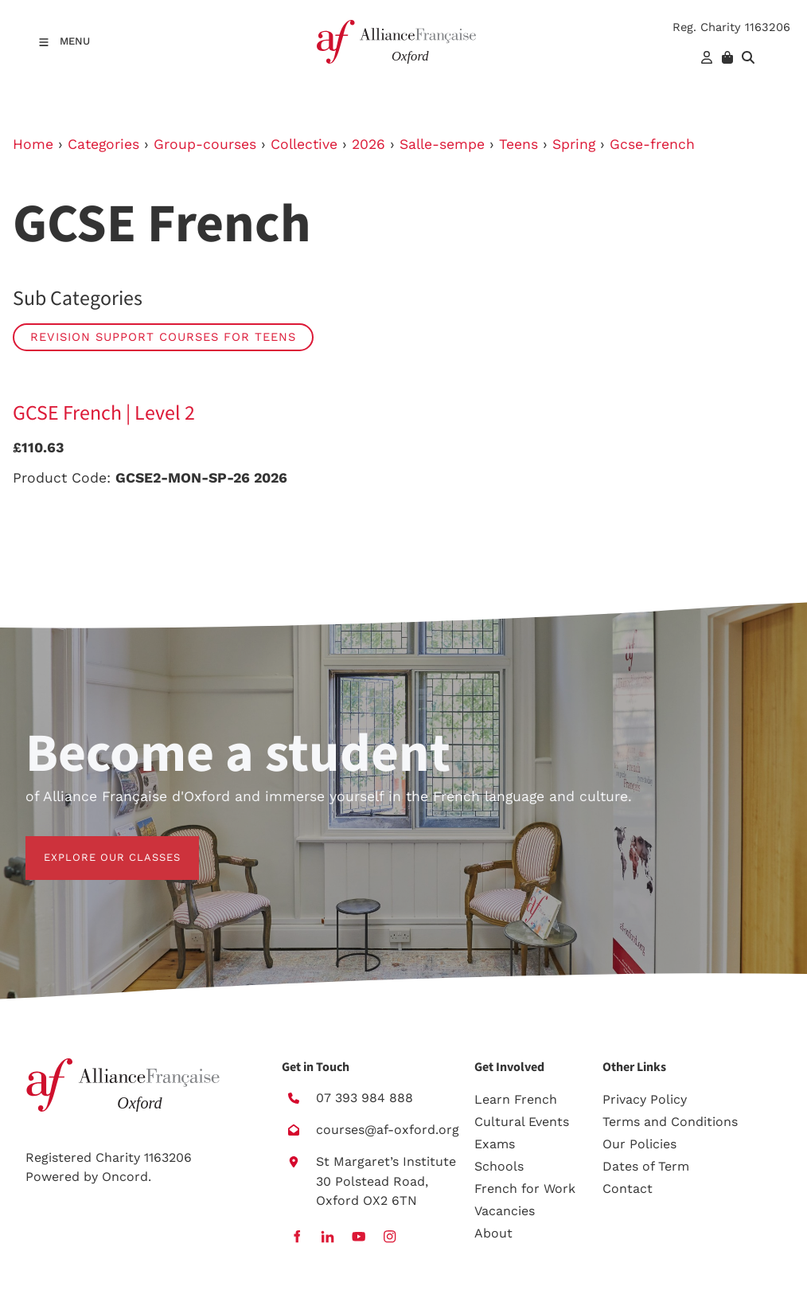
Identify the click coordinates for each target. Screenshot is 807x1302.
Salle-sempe (442, 144)
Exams (494, 1143)
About (493, 1233)
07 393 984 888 (364, 1097)
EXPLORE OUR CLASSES (93, 845)
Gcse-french (652, 144)
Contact (627, 1188)
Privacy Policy (644, 1099)
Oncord (125, 1176)
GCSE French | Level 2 (104, 413)
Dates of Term (645, 1166)
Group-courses (205, 144)
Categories (103, 144)
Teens (518, 144)
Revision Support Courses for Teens (163, 337)
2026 (368, 144)
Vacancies (504, 1210)
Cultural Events (521, 1121)
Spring (573, 144)
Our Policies (639, 1143)
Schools (499, 1166)
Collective (304, 144)
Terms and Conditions (670, 1121)
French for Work (524, 1188)
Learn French (515, 1099)
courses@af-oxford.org (387, 1129)
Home (33, 144)
